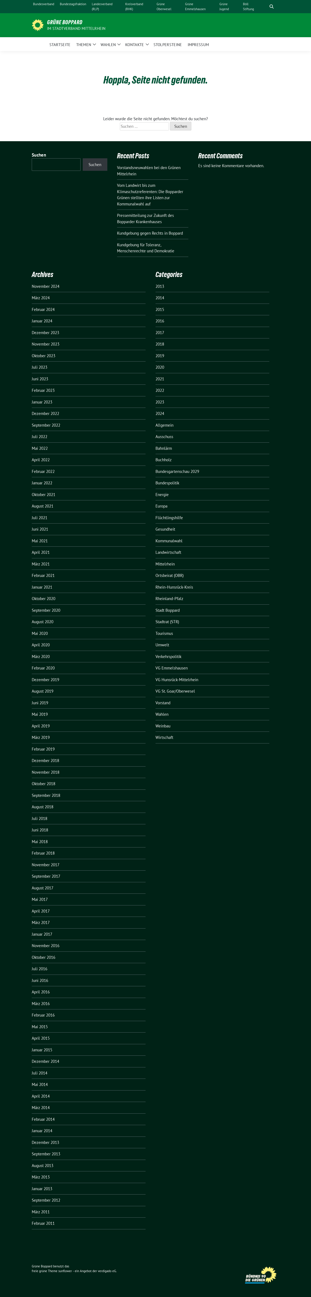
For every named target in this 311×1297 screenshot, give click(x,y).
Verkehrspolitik (168, 656)
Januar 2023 (42, 402)
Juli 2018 (39, 818)
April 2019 (41, 726)
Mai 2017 (40, 899)
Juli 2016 (39, 968)
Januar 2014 (42, 1130)
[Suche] (265, 6)
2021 (160, 378)
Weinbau (163, 726)
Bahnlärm (164, 448)
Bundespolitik (167, 482)
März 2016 (41, 1003)
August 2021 (42, 506)
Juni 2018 (40, 830)
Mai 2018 (40, 841)
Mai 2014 (40, 1084)
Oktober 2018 (43, 783)
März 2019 (41, 737)
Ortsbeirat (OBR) (170, 575)
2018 (160, 344)
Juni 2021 (40, 529)
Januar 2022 (42, 482)
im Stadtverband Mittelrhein (76, 28)
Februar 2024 (43, 309)
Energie (162, 494)
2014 (160, 297)
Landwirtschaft (168, 552)
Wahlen (162, 714)
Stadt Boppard (168, 610)
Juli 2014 (39, 1073)
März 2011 (41, 1211)
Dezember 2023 (45, 332)
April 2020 (41, 644)
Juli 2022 (39, 436)
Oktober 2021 (43, 494)
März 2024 (41, 297)
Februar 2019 (43, 749)
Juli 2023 (39, 367)
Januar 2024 (42, 320)
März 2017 (41, 922)
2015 (160, 309)
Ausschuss (164, 436)
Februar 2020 (43, 668)
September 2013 (46, 1153)
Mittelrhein (165, 564)
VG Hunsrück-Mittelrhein (177, 679)
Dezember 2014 (45, 1061)
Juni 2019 (40, 702)
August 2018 (42, 806)
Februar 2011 (43, 1223)
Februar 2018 (43, 853)
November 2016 (45, 945)
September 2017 (46, 876)
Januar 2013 (42, 1188)
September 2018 (46, 795)
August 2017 (42, 887)
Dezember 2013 (45, 1142)
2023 (160, 402)
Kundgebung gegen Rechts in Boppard (150, 233)
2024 (160, 413)
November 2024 (45, 286)
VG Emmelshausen (172, 668)
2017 (160, 332)
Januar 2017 (42, 934)
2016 (160, 320)
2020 (160, 367)
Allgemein (164, 425)
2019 (160, 355)
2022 (160, 390)
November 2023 (45, 344)
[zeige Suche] (271, 6)
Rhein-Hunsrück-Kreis (174, 587)
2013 (160, 286)
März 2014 (41, 1107)
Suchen (39, 155)
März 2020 (41, 656)
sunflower (65, 1271)
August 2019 (42, 691)
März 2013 (41, 1177)
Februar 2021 (43, 575)
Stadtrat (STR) (167, 621)
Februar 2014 (43, 1119)
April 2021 (41, 552)
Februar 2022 (43, 471)
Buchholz (164, 459)
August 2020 (42, 621)
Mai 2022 (40, 448)
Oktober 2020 (43, 598)
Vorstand (163, 702)
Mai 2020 (40, 633)
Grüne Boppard (65, 22)
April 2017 (41, 911)
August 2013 (42, 1165)
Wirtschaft (164, 737)
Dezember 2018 (45, 760)
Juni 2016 (40, 980)
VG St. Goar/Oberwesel (175, 691)
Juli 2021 (39, 517)
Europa (161, 506)
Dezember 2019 (45, 679)
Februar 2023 (43, 390)
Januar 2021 (42, 587)
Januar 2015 (42, 1049)
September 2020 (46, 610)
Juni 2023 (40, 378)
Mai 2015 (40, 1026)
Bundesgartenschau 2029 (177, 471)
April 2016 (41, 991)
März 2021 (41, 564)
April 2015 (41, 1038)
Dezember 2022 (45, 413)
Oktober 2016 (43, 957)
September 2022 (46, 425)
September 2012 (46, 1200)
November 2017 (45, 864)
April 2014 (41, 1096)
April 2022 (41, 459)
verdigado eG (107, 1271)
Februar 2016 (43, 1015)
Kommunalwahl (169, 540)
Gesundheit (165, 529)
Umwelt (162, 644)
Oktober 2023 (43, 355)
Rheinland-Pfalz (169, 598)
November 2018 (45, 772)
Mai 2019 (40, 714)
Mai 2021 (40, 540)
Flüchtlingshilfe (169, 517)
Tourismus (164, 633)
